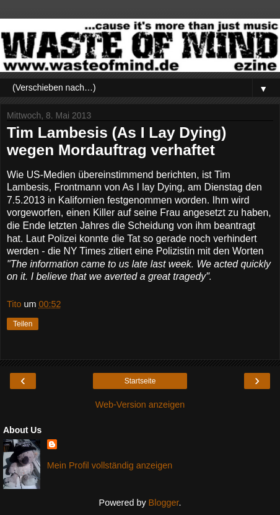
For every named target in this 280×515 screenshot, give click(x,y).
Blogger (164, 503)
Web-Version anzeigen (140, 405)
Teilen (22, 324)
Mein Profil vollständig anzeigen (109, 465)
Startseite (140, 381)
